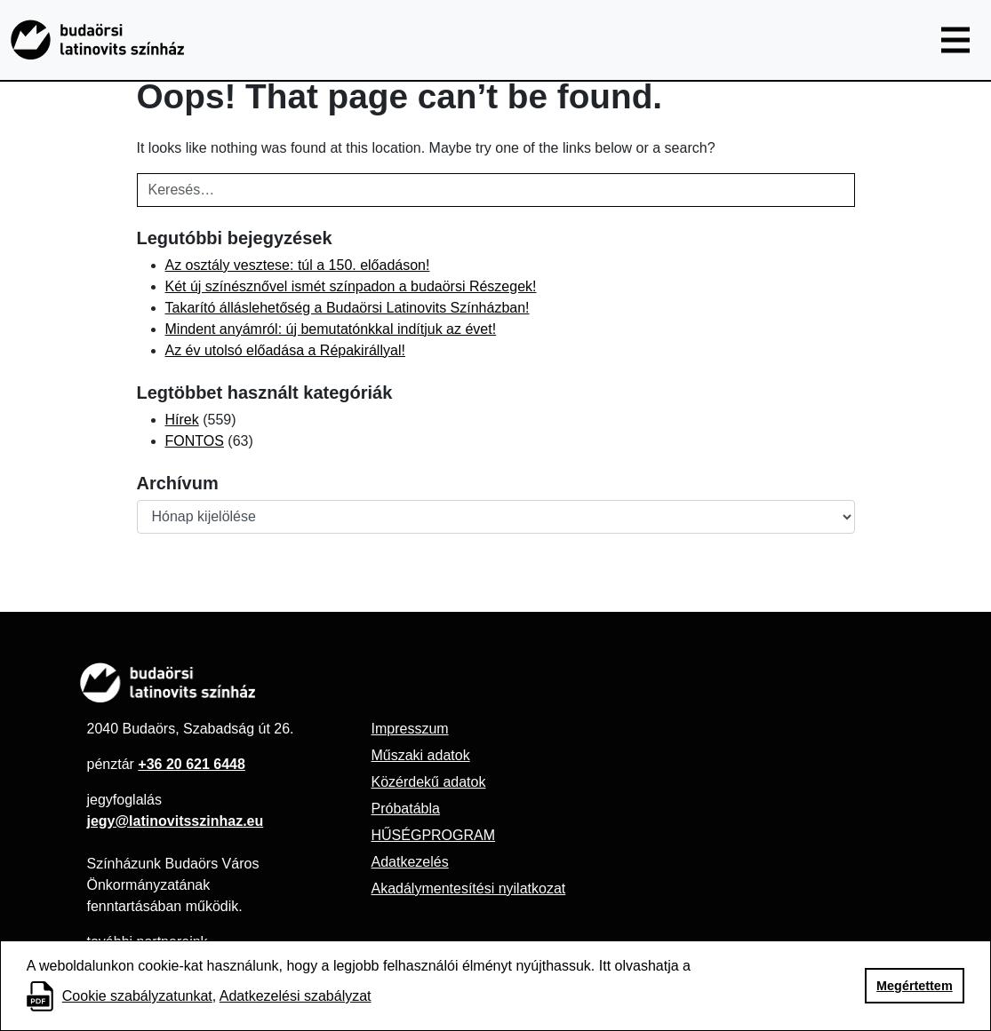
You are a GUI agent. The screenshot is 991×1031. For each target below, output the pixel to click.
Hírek (182, 419)
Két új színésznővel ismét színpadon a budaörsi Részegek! (351, 286)
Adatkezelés (409, 861)
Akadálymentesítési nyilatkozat (468, 888)
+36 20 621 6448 (191, 764)
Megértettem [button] (914, 986)
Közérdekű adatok (428, 781)
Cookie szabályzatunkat (137, 995)
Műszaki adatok (420, 755)
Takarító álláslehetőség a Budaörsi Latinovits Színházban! (347, 307)
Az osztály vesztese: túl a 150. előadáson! (297, 265)
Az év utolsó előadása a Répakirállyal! (285, 350)
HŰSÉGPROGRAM (433, 835)
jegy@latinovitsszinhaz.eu (175, 821)
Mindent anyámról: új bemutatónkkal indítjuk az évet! (331, 329)
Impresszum (409, 728)
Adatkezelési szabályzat (296, 995)
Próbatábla (405, 808)
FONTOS (194, 440)
